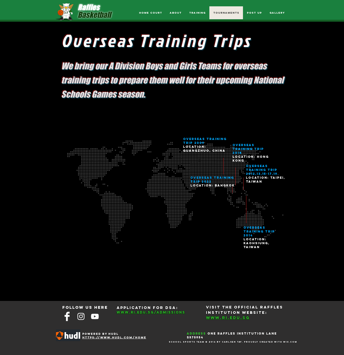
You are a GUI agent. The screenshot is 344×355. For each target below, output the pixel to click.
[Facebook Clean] (67, 316)
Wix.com (290, 341)
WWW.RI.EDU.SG (228, 317)
